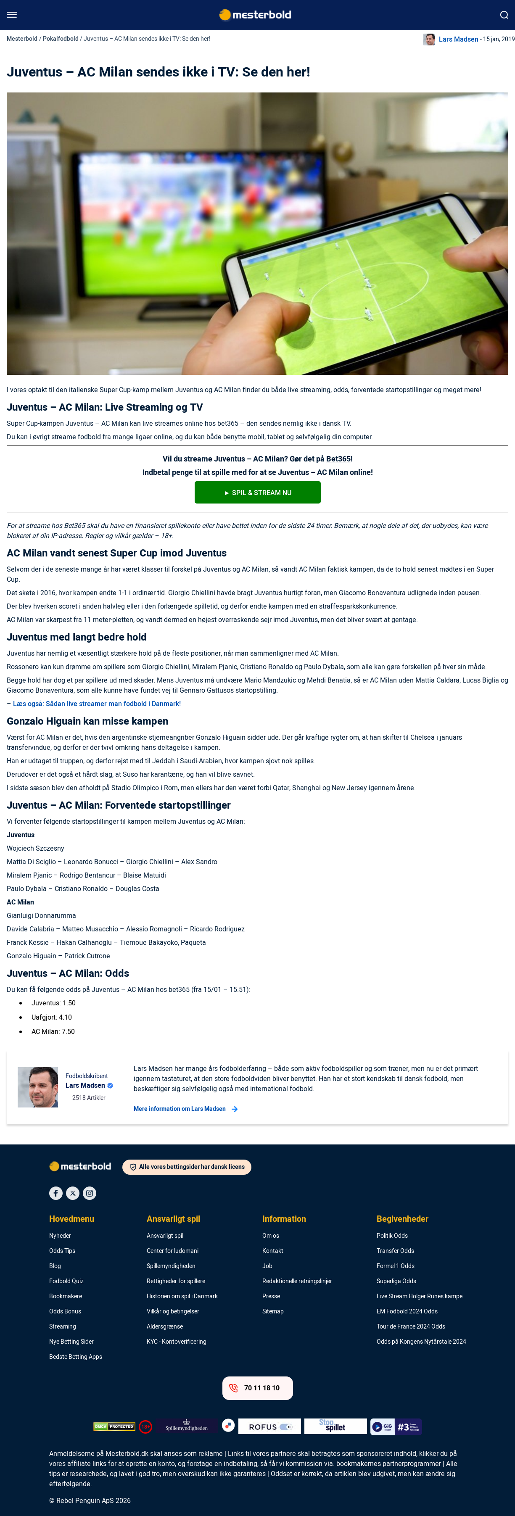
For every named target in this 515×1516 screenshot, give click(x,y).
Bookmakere (65, 1296)
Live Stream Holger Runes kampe (419, 1296)
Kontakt (272, 1251)
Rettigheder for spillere (176, 1281)
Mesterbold (22, 38)
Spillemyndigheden (171, 1266)
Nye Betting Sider (71, 1342)
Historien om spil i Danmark (182, 1296)
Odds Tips (62, 1251)
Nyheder (60, 1236)
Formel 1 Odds (396, 1266)
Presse (271, 1296)
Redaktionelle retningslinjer (297, 1281)
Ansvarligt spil (173, 1219)
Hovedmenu (71, 1219)
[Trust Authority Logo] (187, 1426)
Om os (270, 1236)
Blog (55, 1266)
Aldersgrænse (165, 1327)
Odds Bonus (65, 1312)
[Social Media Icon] (56, 1193)
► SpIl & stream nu (257, 493)
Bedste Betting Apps (75, 1357)
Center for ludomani (172, 1251)
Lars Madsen (458, 39)
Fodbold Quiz (66, 1281)
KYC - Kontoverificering (176, 1342)
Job (267, 1266)
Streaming (62, 1327)
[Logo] (85, 1168)
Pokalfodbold (61, 38)
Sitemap (273, 1312)
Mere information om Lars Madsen (186, 1109)
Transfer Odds (395, 1251)
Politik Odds (392, 1236)
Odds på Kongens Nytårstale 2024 (421, 1342)
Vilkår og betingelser (173, 1312)
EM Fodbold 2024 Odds (407, 1312)
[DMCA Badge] (114, 1426)
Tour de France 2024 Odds (411, 1327)
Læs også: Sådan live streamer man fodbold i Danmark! (97, 704)
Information (284, 1219)
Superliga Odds (396, 1281)
